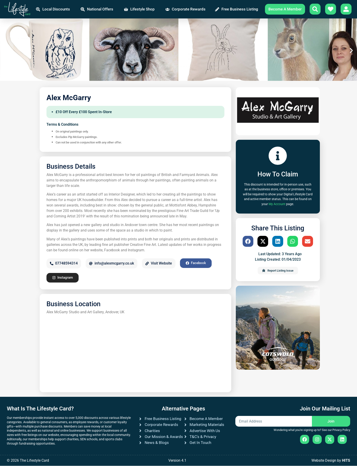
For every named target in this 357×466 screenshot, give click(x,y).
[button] (5, 50)
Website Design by (330, 460)
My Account (277, 204)
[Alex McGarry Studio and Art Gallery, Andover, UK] (135, 351)
